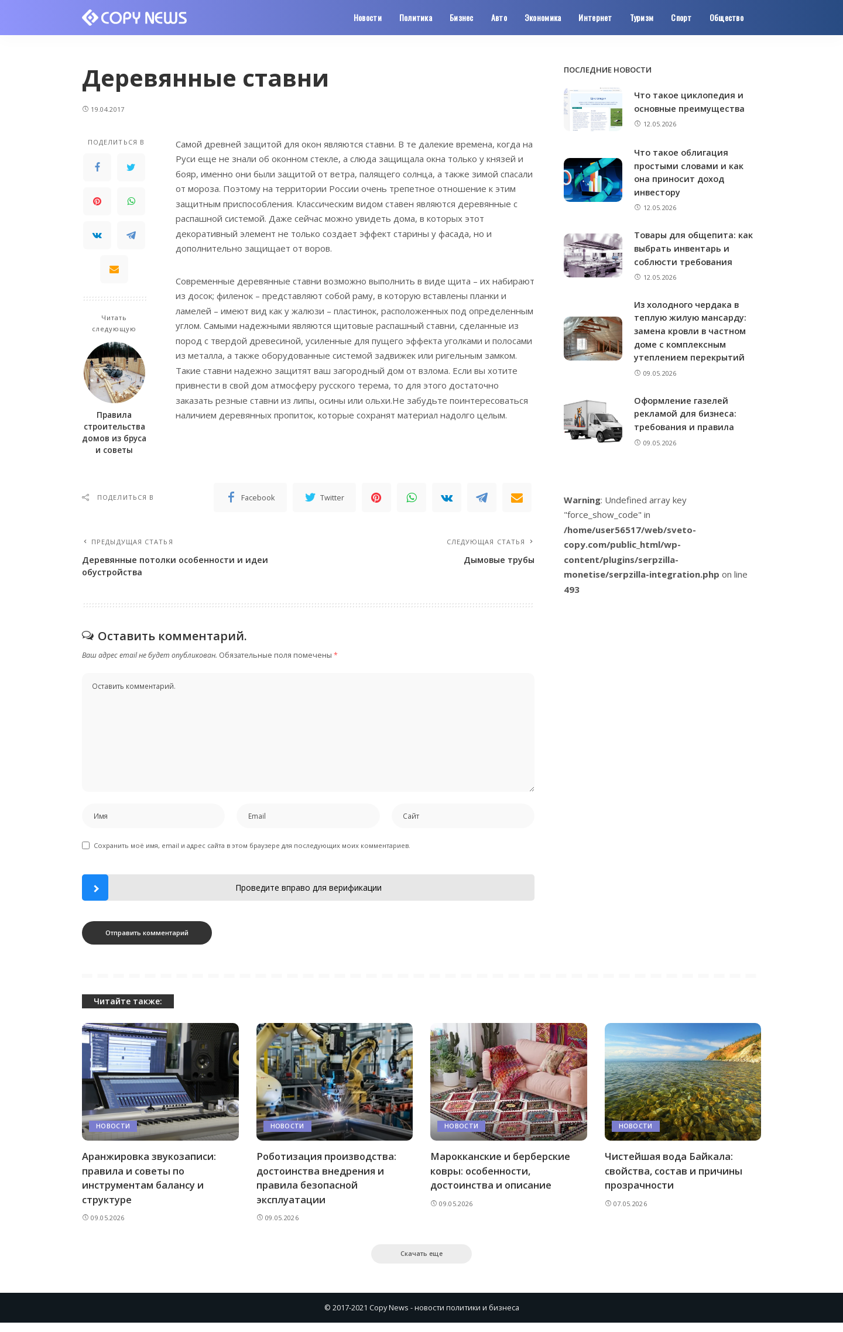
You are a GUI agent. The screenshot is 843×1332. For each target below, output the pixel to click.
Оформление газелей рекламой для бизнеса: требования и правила (686, 412)
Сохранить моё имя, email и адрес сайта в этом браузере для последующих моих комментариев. (252, 853)
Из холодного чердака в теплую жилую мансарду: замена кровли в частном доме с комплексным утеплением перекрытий (692, 330)
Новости (113, 1134)
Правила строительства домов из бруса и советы (114, 433)
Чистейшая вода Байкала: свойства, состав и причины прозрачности (675, 1178)
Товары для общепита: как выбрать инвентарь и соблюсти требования (695, 247)
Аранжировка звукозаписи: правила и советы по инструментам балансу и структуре (150, 1185)
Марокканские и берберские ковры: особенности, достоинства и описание (502, 1178)
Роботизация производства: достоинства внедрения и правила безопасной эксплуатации (329, 1185)
